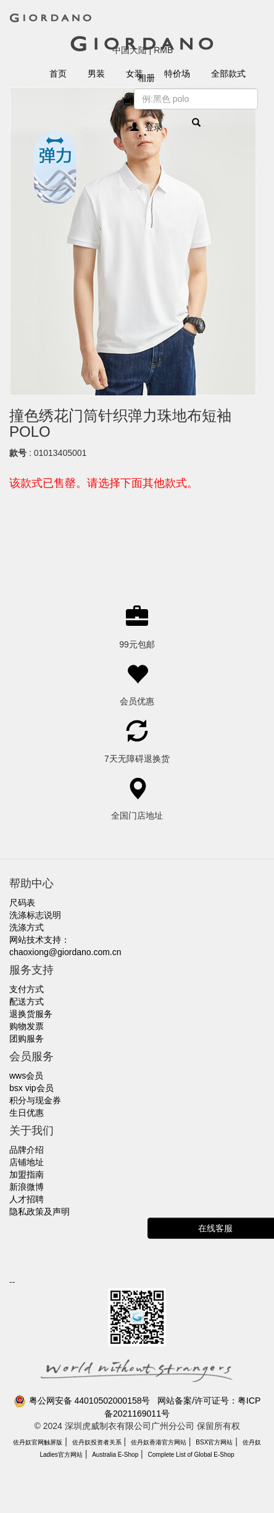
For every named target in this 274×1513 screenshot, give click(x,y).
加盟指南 (26, 1174)
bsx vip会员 (31, 1088)
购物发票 (26, 1026)
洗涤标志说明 (35, 915)
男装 (96, 73)
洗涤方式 (26, 927)
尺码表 (22, 903)
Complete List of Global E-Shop (191, 1454)
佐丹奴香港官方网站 (158, 1442)
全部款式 (228, 73)
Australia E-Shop (115, 1454)
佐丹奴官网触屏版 (37, 1442)
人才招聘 (26, 1199)
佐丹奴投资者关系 (97, 1442)
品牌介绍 (26, 1150)
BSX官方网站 (214, 1442)
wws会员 (26, 1076)
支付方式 (26, 989)
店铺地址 (26, 1162)
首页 (58, 73)
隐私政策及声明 (39, 1211)
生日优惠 (26, 1113)
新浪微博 (26, 1187)
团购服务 (26, 1038)
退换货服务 (30, 1014)
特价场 (177, 73)
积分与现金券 (35, 1100)
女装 (134, 73)
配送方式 (26, 1001)
